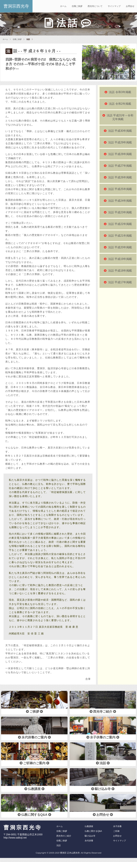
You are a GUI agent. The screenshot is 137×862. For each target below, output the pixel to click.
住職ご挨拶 (77, 6)
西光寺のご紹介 (63, 836)
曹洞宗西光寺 (16, 6)
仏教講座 (89, 826)
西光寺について (95, 6)
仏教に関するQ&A (93, 831)
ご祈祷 (116, 831)
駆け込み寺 (90, 836)
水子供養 (117, 826)
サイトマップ (114, 6)
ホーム (63, 6)
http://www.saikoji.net (15, 837)
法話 (58, 845)
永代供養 (89, 840)
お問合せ (130, 6)
